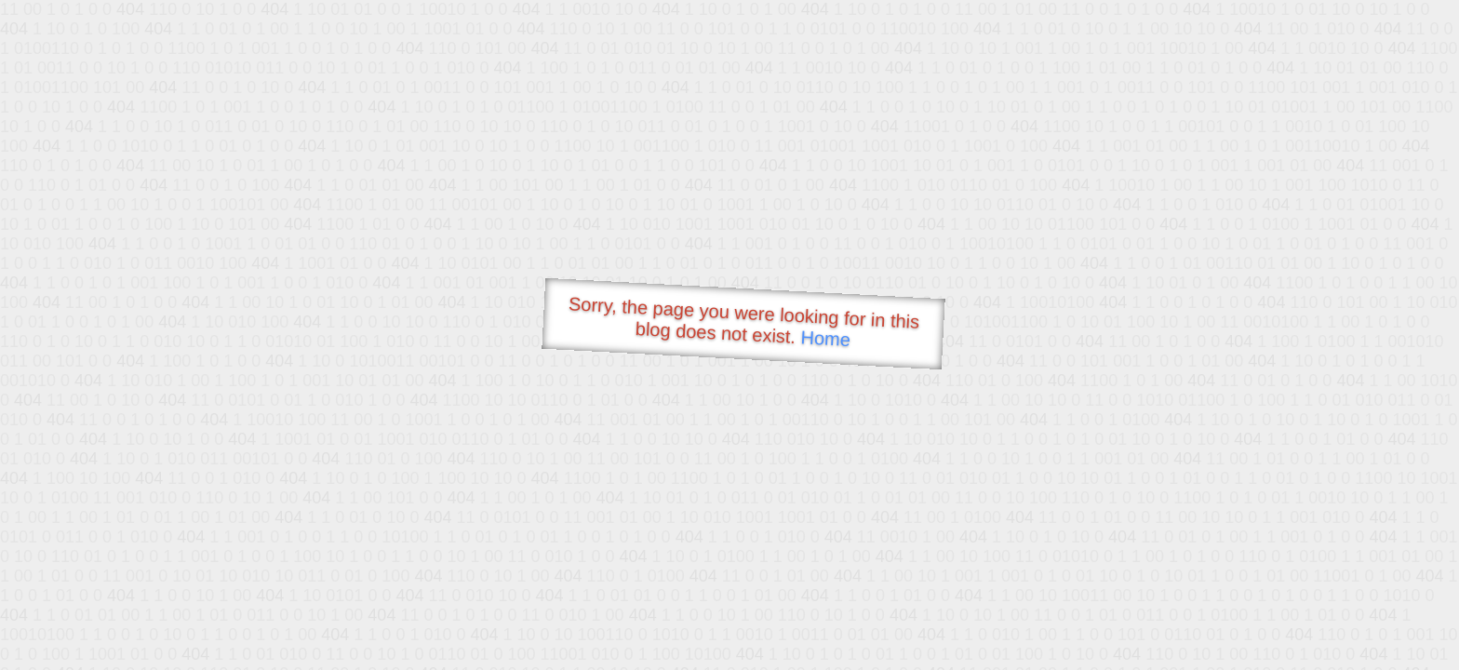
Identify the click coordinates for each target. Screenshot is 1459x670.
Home (825, 338)
